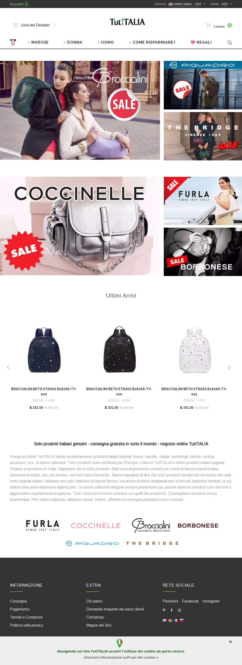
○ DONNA (73, 39)
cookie (150, 651)
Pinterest (170, 598)
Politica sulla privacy (26, 622)
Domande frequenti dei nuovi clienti (115, 606)
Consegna (18, 598)
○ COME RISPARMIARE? (152, 39)
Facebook (190, 598)
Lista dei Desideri (34, 25)
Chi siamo (94, 598)
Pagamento (20, 606)
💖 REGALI (201, 39)
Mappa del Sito (99, 622)
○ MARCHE (38, 39)
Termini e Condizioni (26, 614)
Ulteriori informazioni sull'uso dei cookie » (121, 657)
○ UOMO (105, 39)
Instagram (211, 598)
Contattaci (95, 614)
